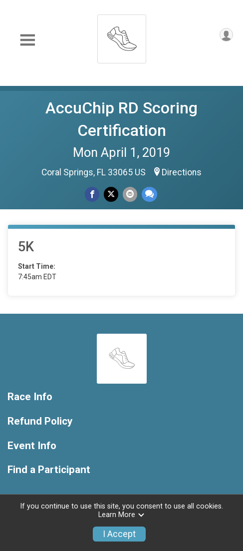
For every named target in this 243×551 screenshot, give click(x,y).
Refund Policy (39, 421)
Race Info (29, 397)
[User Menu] (226, 34)
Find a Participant (48, 470)
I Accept (119, 534)
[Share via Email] (130, 194)
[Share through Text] (149, 194)
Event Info (31, 446)
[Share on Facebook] (92, 194)
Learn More (121, 515)
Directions (182, 172)
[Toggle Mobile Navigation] (27, 40)
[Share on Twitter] (111, 194)
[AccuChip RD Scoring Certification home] (122, 36)
